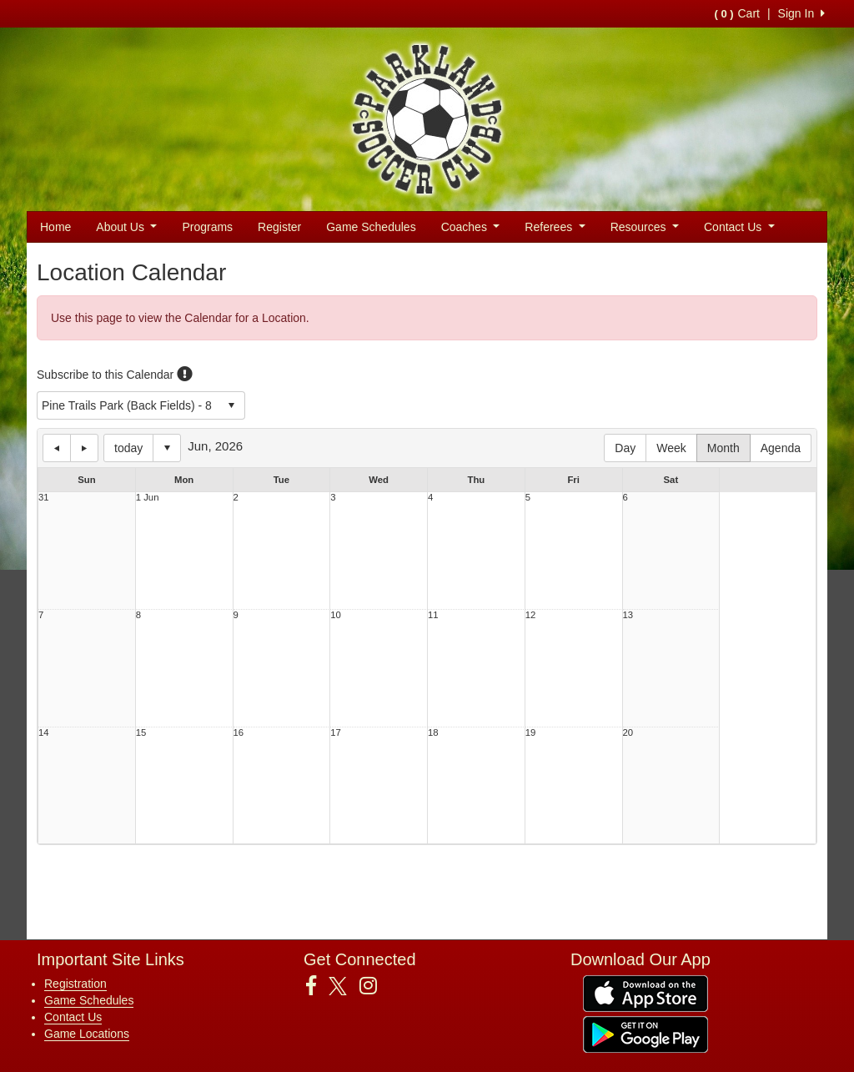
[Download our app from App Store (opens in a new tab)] (645, 992)
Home (55, 227)
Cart (736, 13)
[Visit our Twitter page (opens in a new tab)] (344, 986)
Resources (644, 227)
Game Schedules (370, 227)
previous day (57, 448)
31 (43, 497)
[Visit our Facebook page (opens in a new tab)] (317, 986)
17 (335, 732)
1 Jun (147, 497)
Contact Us (739, 227)
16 (239, 732)
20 (628, 732)
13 (628, 615)
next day (84, 448)
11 (433, 615)
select (231, 405)
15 (141, 732)
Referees (555, 227)
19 (530, 732)
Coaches (470, 227)
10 (335, 615)
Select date (167, 448)
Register (279, 227)
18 (433, 732)
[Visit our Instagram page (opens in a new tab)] (374, 986)
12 (530, 615)
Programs (207, 227)
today (128, 448)
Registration (75, 983)
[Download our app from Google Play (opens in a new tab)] (645, 1033)
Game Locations (86, 1033)
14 (43, 732)
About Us (126, 227)
